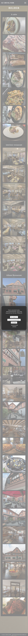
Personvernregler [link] (14, 325)
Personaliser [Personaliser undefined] (14, 322)
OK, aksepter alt (14, 317)
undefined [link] (14, 326)
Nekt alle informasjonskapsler (14, 319)
